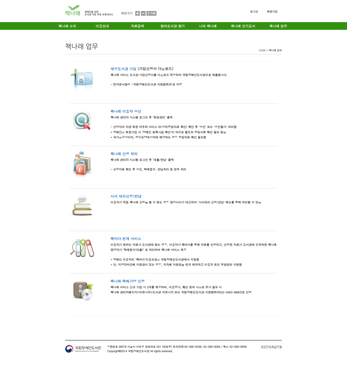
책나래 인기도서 (243, 26)
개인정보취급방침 (271, 346)
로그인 (254, 11)
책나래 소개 (67, 26)
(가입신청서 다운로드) (155, 68)
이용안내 (102, 26)
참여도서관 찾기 (172, 26)
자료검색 (137, 26)
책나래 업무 (278, 26)
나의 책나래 (208, 26)
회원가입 (272, 11)
